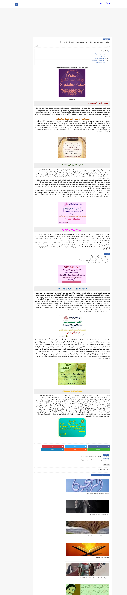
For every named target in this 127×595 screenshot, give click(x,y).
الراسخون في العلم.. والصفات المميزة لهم (101, 510)
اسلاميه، (107, 40)
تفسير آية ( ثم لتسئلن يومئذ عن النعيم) (98, 265)
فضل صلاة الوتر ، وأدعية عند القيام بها (78, 510)
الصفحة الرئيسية (84, 1)
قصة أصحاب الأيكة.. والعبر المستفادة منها (59, 510)
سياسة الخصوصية (66, 1)
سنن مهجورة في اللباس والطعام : (98, 61)
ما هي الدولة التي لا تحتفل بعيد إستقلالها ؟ (97, 271)
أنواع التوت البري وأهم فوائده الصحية (98, 267)
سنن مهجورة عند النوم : (101, 63)
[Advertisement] (63, 24)
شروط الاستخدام (75, 1)
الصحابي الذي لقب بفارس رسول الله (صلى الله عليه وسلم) (78, 531)
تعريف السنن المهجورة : (101, 55)
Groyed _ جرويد (106, 4)
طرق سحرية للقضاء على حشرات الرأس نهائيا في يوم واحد (93, 269)
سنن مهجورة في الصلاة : (101, 57)
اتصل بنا (59, 1)
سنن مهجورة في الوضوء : (100, 59)
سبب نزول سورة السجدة (102, 530)
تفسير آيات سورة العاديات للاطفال (57, 530)
